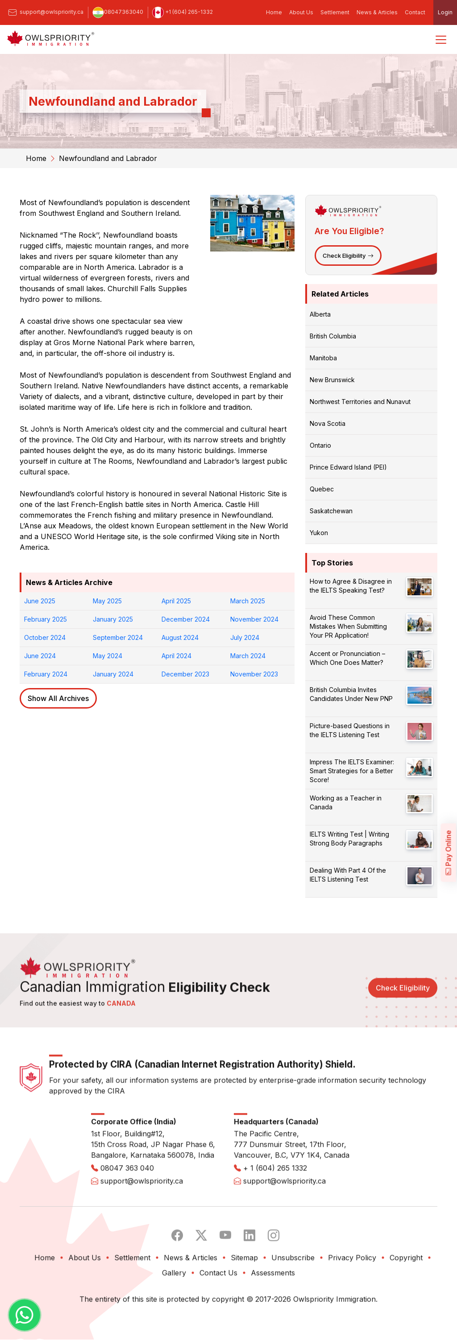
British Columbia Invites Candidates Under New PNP (351, 694)
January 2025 (113, 619)
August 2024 (180, 637)
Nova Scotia (327, 423)
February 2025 (45, 619)
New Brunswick (332, 379)
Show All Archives (58, 698)
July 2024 (244, 637)
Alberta (320, 314)
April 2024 (176, 656)
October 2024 (45, 637)
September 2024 (118, 637)
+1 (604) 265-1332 (182, 11)
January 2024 (113, 674)
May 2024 (107, 656)
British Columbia (333, 336)
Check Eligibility (348, 255)
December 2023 (185, 674)
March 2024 (248, 656)
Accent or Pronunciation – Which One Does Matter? (347, 658)
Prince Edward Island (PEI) (348, 467)
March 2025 (247, 601)
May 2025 (107, 601)
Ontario (320, 445)
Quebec (322, 489)
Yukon (319, 532)
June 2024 (40, 656)
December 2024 (186, 619)
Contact (415, 12)
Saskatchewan (331, 511)
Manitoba (323, 358)
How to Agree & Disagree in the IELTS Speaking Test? (351, 585)
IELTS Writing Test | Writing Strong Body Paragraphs (349, 838)
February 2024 (45, 674)
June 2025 (39, 601)
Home (274, 12)
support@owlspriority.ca (45, 11)
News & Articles (377, 12)
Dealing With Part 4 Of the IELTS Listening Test (348, 874)
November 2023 (254, 674)
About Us (301, 12)
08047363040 (117, 11)
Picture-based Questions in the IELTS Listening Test (350, 730)
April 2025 (176, 601)
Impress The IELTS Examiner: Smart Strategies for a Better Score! (352, 770)
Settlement (334, 12)
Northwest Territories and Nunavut (360, 401)
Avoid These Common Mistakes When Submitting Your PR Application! (348, 626)
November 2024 (254, 619)
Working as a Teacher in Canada (346, 802)
